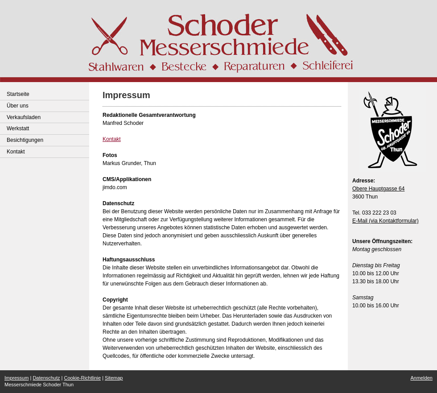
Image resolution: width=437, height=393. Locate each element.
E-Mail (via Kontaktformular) (385, 221)
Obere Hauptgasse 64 (378, 189)
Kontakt (112, 139)
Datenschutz (46, 378)
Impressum (16, 378)
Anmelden (421, 378)
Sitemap (114, 378)
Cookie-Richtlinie (82, 378)
